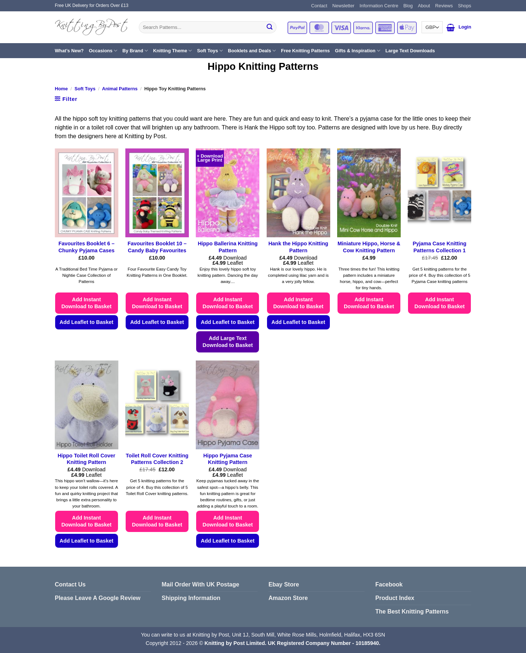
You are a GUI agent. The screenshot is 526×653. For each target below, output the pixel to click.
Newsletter (343, 5)
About (424, 5)
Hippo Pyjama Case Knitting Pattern (227, 459)
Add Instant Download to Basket (86, 303)
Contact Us (70, 584)
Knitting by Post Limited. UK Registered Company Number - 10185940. (292, 643)
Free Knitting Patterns (305, 50)
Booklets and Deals (252, 50)
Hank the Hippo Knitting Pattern (298, 247)
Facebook (389, 584)
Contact (319, 5)
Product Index (395, 598)
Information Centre (378, 5)
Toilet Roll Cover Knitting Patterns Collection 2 (157, 459)
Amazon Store (288, 598)
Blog (408, 5)
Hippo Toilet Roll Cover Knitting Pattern (86, 459)
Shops (464, 5)
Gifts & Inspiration (357, 50)
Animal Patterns (119, 88)
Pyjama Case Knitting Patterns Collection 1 (439, 247)
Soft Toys (210, 50)
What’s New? (69, 50)
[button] (450, 27)
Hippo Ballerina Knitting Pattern (228, 247)
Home (61, 88)
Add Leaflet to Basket (86, 322)
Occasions (103, 50)
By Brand (135, 50)
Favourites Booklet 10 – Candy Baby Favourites (157, 247)
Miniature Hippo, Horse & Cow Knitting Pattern (369, 247)
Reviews (444, 5)
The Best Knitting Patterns (412, 611)
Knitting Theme (172, 50)
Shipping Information (191, 598)
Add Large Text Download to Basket (228, 341)
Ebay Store (283, 584)
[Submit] (269, 27)
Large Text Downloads (410, 50)
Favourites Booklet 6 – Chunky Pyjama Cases (86, 247)
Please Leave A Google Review (97, 598)
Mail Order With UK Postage (200, 584)
